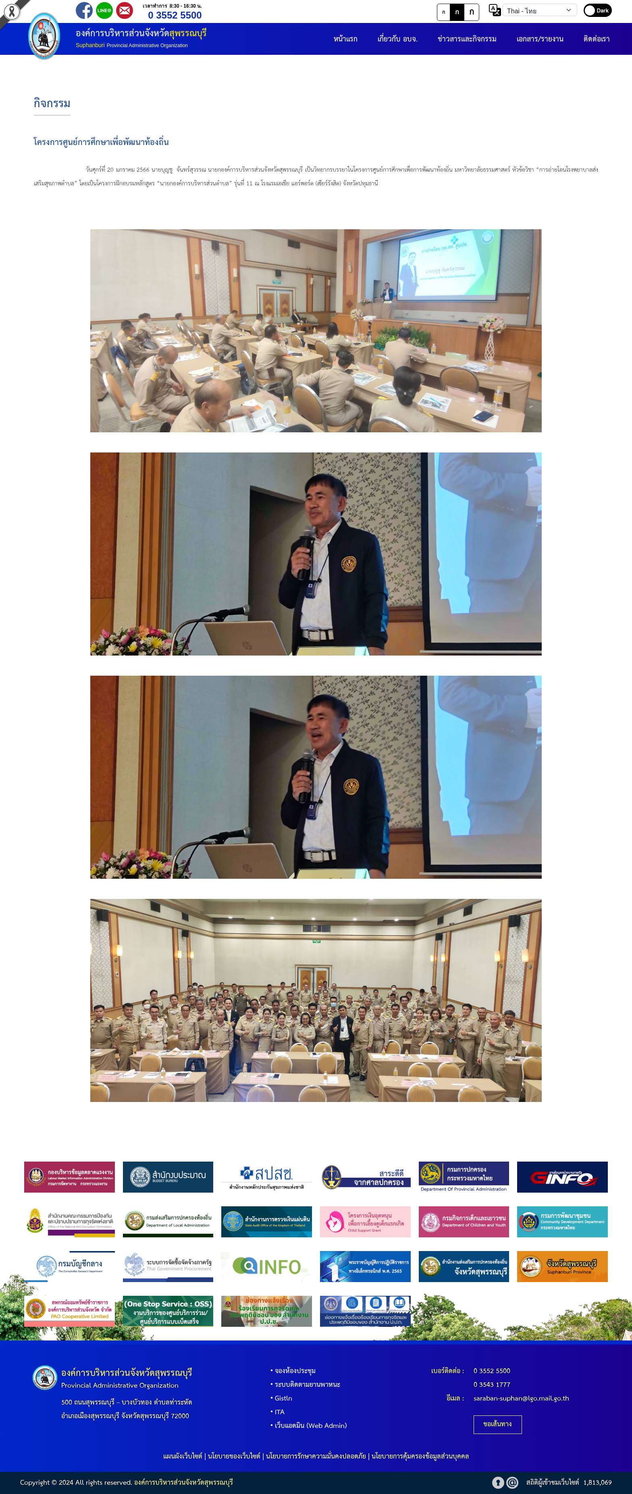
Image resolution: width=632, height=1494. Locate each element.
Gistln (279, 1398)
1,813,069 (597, 1483)
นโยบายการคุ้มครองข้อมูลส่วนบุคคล (420, 1456)
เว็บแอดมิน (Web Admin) (307, 1426)
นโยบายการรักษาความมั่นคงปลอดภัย (316, 1456)
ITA (276, 1412)
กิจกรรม (52, 104)
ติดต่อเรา (597, 39)
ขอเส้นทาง (497, 1424)
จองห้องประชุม (291, 1371)
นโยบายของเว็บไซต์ (234, 1456)
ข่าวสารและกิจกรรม (467, 39)
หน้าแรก (346, 39)
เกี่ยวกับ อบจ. (398, 39)
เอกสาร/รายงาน (540, 39)
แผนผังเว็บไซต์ (182, 1456)
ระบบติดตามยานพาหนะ (303, 1385)
